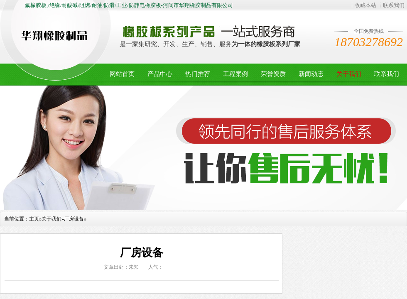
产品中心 (159, 74)
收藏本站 (365, 5)
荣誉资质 (273, 74)
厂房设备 (74, 219)
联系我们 (394, 5)
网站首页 (122, 74)
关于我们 (348, 74)
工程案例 (235, 74)
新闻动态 (311, 74)
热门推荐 (197, 74)
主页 (34, 219)
